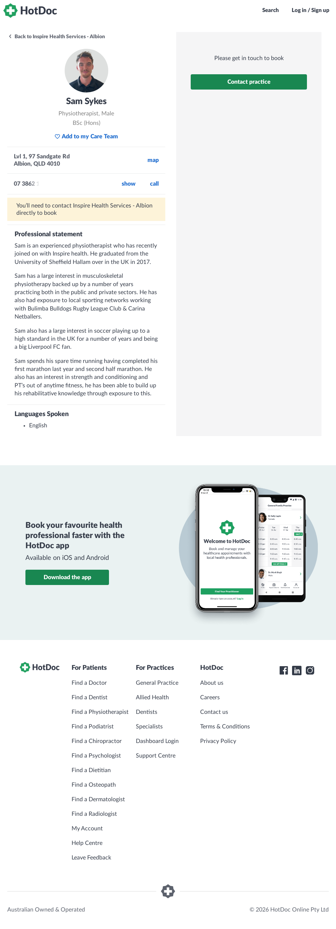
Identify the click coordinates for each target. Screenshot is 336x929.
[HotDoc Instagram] (309, 670)
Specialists (149, 727)
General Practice (157, 683)
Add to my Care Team (86, 136)
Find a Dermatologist (98, 799)
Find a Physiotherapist (100, 712)
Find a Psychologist (96, 756)
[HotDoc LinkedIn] (296, 670)
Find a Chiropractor (97, 741)
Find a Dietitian (91, 770)
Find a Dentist (90, 697)
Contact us (214, 712)
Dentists (146, 712)
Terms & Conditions (225, 727)
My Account (87, 828)
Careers (210, 697)
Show (128, 184)
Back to (56, 36)
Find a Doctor (89, 683)
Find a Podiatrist (93, 727)
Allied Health (152, 697)
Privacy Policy (218, 741)
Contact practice (249, 82)
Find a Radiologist (94, 814)
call (154, 184)
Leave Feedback (91, 858)
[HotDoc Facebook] (283, 670)
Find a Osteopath (94, 785)
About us (211, 683)
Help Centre (87, 843)
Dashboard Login (157, 741)
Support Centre (155, 756)
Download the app (67, 577)
